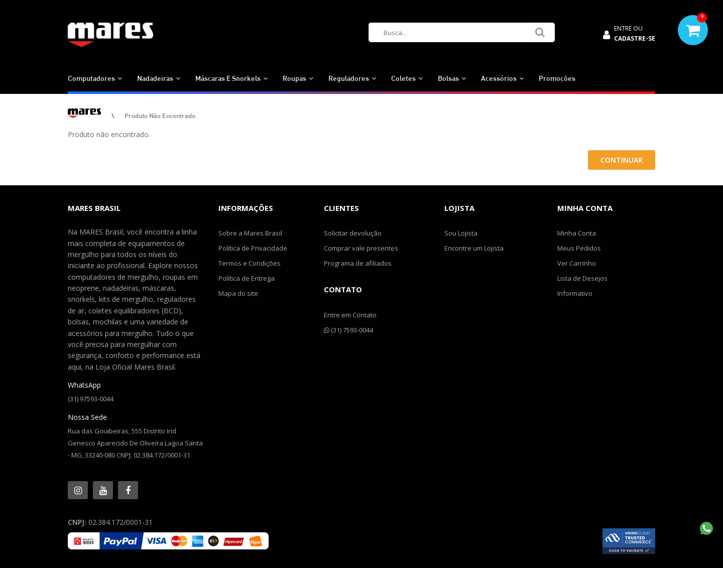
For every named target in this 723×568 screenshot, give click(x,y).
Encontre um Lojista (474, 248)
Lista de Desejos (582, 278)
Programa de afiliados (358, 263)
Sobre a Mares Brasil (250, 233)
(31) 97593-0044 (90, 398)
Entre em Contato (350, 314)
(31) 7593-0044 (348, 329)
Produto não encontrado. (161, 115)
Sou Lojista (460, 233)
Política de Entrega (246, 278)
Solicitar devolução (353, 233)
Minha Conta (576, 233)
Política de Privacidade (252, 248)
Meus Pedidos (579, 248)
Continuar (621, 160)
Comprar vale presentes (361, 248)
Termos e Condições (249, 263)
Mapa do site (238, 293)
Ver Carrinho (576, 263)
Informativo (574, 293)
